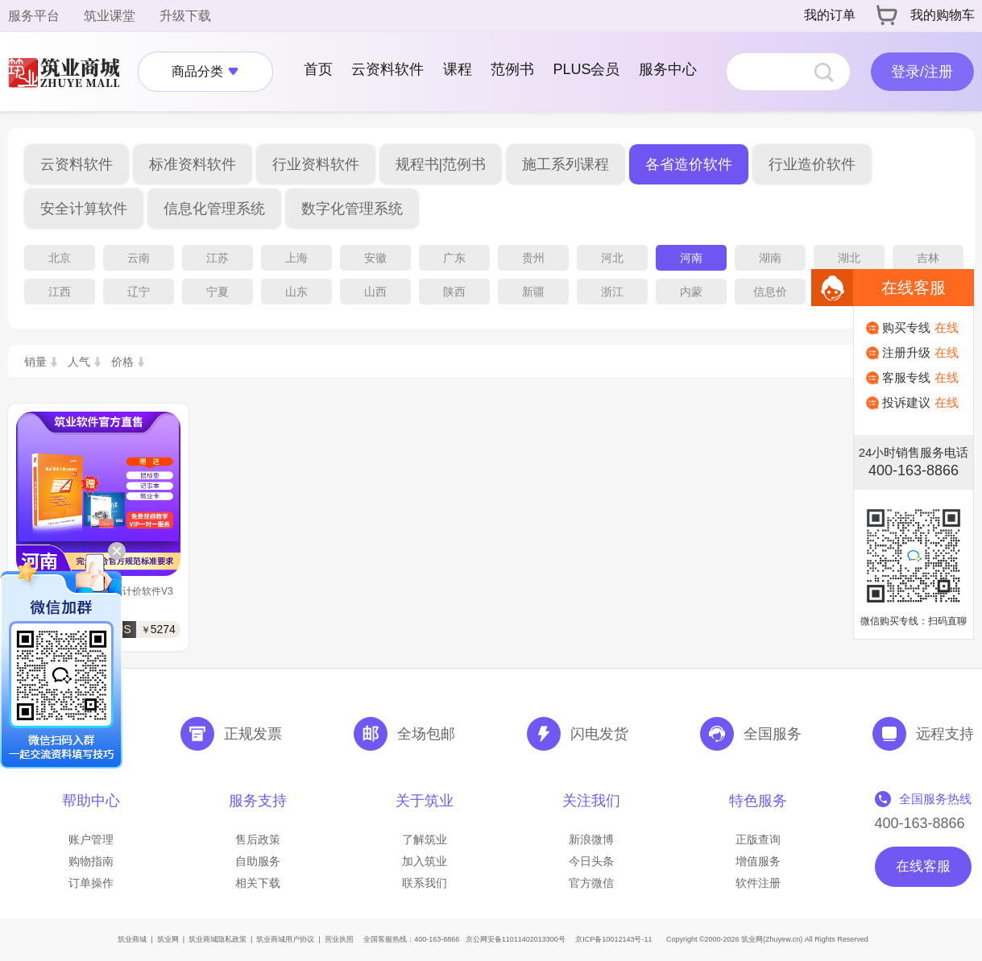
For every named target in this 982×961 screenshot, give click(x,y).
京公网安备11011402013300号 (516, 939)
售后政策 (257, 839)
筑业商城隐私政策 (218, 939)
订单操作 (91, 882)
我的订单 (830, 15)
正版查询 (758, 839)
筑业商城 (132, 939)
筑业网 (168, 939)
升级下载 (185, 16)
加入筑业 (424, 861)
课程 (457, 69)
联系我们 (424, 882)
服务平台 (34, 16)
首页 (318, 69)
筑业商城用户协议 (285, 939)
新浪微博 (591, 839)
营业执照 (339, 939)
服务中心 (668, 69)
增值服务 (758, 861)
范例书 (512, 69)
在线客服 (923, 866)
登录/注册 (922, 72)
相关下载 (257, 882)
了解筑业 (424, 839)
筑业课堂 (109, 16)
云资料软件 (387, 69)
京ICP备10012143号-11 (613, 939)
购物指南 (91, 861)
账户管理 (91, 839)
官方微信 (591, 882)
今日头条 (591, 861)
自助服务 (257, 861)
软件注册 (758, 882)
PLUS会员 (586, 69)
